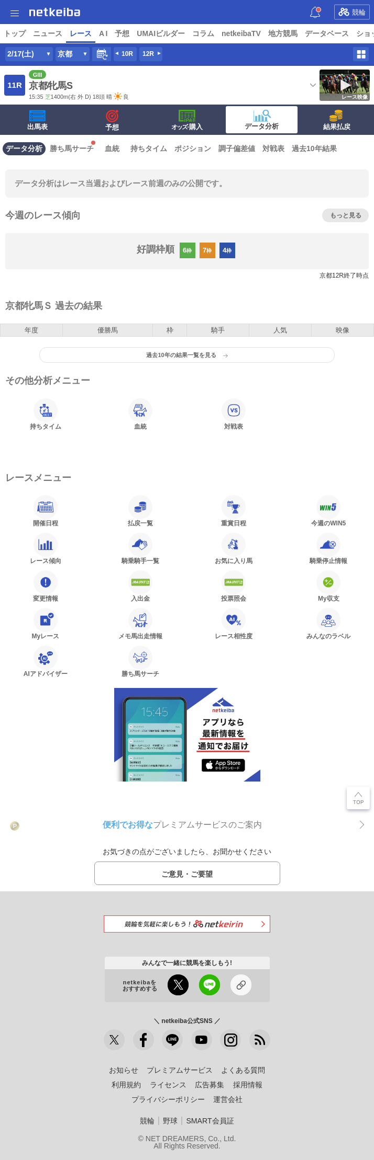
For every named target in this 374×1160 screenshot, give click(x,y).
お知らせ (123, 1070)
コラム (203, 33)
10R (127, 54)
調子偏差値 (236, 148)
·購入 (187, 120)
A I (103, 33)
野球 (170, 1120)
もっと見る (345, 215)
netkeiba (54, 12)
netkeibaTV (241, 33)
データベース (327, 33)
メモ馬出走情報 (140, 623)
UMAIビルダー (161, 33)
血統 (112, 148)
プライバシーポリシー (168, 1099)
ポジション (192, 148)
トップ (15, 33)
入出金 (140, 586)
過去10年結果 (314, 148)
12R (148, 54)
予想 (122, 33)
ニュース (47, 33)
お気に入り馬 (233, 548)
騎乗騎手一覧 (140, 548)
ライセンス (168, 1085)
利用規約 (126, 1085)
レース (81, 33)
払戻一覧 (140, 510)
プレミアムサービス (180, 1070)
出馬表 (37, 120)
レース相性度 (233, 623)
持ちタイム (148, 148)
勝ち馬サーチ (72, 148)
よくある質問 (243, 1070)
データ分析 (262, 119)
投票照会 (233, 586)
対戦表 (273, 148)
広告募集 (209, 1085)
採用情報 (247, 1085)
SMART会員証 (210, 1120)
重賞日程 (233, 510)
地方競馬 (283, 33)
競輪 (352, 12)
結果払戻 (336, 120)
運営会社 (228, 1099)
